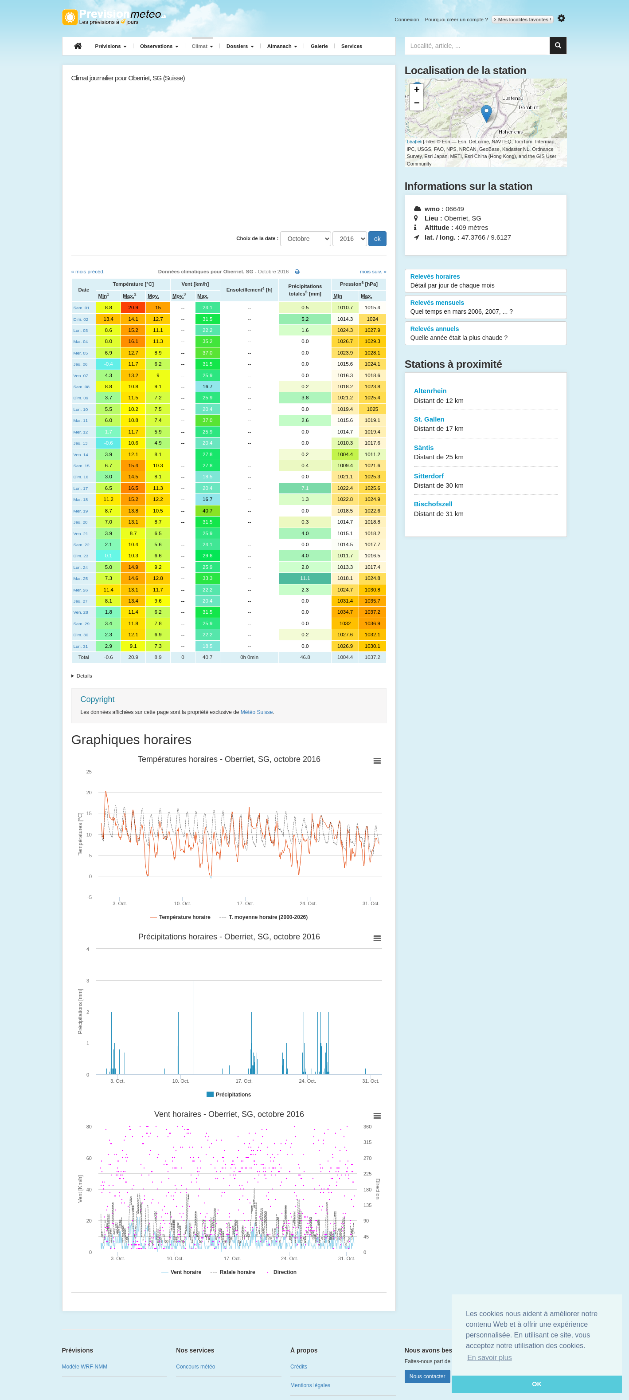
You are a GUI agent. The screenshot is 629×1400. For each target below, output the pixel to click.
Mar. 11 (81, 420)
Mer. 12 (81, 432)
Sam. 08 (82, 386)
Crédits (298, 1367)
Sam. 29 (82, 623)
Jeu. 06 (81, 364)
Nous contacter (427, 1376)
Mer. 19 (81, 511)
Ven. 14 (81, 454)
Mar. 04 (81, 341)
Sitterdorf (486, 481)
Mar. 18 (81, 499)
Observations (159, 46)
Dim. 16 (81, 476)
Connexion (407, 19)
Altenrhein (486, 396)
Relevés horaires (486, 281)
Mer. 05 (81, 353)
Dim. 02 (81, 319)
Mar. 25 (81, 578)
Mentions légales (310, 1385)
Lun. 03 (81, 330)
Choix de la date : (257, 238)
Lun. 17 (81, 488)
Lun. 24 (81, 567)
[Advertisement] (229, 160)
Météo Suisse (257, 712)
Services (351, 46)
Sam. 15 (82, 465)
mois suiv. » (373, 271)
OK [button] (537, 1384)
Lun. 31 (81, 646)
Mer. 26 (81, 590)
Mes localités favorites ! (522, 19)
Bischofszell (486, 509)
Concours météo (195, 1367)
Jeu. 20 (81, 522)
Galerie (319, 46)
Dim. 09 (81, 397)
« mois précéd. (88, 271)
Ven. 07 (81, 375)
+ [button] (417, 90)
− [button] (417, 103)
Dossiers (240, 46)
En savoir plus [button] (489, 1357)
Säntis (486, 453)
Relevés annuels (486, 333)
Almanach (282, 46)
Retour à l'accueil (114, 17)
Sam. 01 (82, 307)
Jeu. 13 (81, 443)
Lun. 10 (81, 409)
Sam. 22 (82, 544)
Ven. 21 (81, 533)
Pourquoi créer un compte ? (456, 19)
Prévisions (111, 46)
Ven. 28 (81, 612)
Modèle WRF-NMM (85, 1367)
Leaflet (414, 141)
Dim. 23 (81, 555)
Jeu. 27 (81, 601)
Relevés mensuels (486, 307)
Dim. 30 (81, 634)
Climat (202, 46)
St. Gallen (486, 424)
